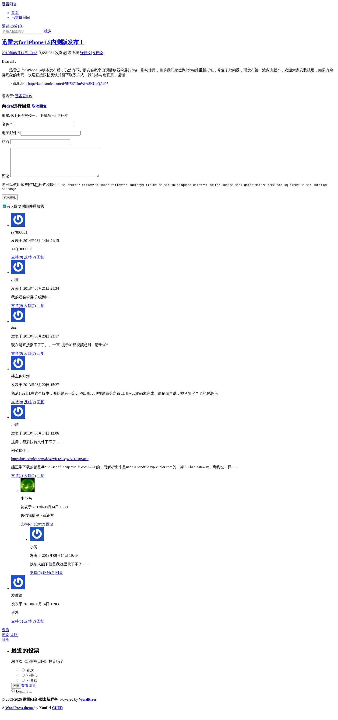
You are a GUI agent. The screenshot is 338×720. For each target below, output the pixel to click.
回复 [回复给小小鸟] (49, 530)
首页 (15, 13)
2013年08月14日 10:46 (19, 53)
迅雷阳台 (9, 4)
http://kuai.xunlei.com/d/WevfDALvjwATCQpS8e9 (49, 465)
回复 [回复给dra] (40, 360)
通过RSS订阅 (12, 26)
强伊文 (85, 53)
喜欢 (30, 676)
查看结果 (28, 692)
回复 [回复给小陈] (40, 312)
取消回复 (39, 106)
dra (9, 106)
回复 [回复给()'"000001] (40, 263)
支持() (17, 263)
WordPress (87, 706)
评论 (98, 53)
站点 (5, 141)
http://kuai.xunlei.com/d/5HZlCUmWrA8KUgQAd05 (68, 84)
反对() (30, 263)
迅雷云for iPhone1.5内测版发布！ (43, 42)
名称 (7, 124)
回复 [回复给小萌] (40, 482)
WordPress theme (19, 714)
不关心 (32, 682)
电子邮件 (11, 133)
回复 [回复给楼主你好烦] (40, 408)
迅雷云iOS (23, 96)
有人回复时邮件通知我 (25, 213)
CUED (57, 714)
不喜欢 (32, 687)
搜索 (48, 31)
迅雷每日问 (20, 18)
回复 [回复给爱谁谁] (40, 628)
